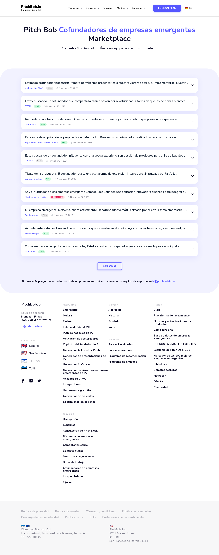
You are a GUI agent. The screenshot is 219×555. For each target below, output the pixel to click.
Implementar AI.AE (34, 88)
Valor (111, 327)
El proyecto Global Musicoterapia (41, 142)
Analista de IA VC (74, 378)
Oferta (158, 381)
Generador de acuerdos (78, 396)
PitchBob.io (31, 304)
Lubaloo (29, 160)
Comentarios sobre (75, 445)
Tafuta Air (30, 251)
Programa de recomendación (127, 356)
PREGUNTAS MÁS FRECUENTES (175, 344)
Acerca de (115, 309)
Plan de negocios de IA (78, 332)
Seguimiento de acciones (79, 401)
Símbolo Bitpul (32, 233)
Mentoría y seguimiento (78, 456)
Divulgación (70, 419)
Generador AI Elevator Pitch (81, 350)
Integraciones (72, 384)
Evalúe (67, 321)
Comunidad (161, 387)
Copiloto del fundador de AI (81, 344)
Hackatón (160, 375)
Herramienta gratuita (77, 390)
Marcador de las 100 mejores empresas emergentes (173, 357)
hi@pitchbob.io (162, 281)
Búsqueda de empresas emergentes (78, 438)
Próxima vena (31, 215)
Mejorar (68, 315)
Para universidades (120, 344)
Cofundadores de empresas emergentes (81, 469)
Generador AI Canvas (76, 364)
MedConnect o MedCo (36, 197)
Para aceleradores (120, 350)
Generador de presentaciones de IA (84, 357)
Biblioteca (160, 364)
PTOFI (28, 106)
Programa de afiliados (122, 361)
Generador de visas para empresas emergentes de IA (85, 371)
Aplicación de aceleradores (80, 338)
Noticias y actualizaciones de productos (172, 322)
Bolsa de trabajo (74, 462)
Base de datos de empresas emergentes (172, 337)
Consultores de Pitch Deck (80, 430)
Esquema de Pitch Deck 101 (172, 349)
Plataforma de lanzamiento (172, 315)
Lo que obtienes (73, 476)
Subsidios (69, 425)
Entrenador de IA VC (76, 327)
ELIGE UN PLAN (167, 8)
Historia (113, 315)
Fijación (107, 8)
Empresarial (70, 309)
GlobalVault (31, 124)
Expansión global (33, 179)
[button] (74, 8)
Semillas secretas (165, 370)
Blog (157, 309)
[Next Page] (109, 266)
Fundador (114, 321)
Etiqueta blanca (73, 450)
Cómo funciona (163, 329)
